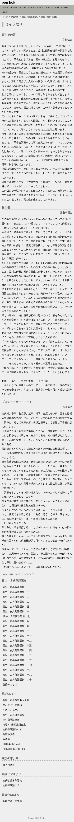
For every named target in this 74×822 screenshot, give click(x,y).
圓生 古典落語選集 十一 (17, 635)
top (3, 7)
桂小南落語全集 (11, 719)
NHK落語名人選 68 (14, 748)
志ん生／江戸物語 (12, 705)
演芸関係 (14, 17)
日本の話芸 (9, 764)
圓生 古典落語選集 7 (49, 17)
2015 (52, 7)
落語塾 (6, 739)
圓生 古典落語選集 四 (16, 601)
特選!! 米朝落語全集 (14, 724)
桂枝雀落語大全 (11, 785)
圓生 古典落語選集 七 (16, 616)
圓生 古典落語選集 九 (16, 626)
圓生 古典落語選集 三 (16, 596)
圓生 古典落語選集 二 (16, 592)
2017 (43, 7)
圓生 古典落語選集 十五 (17, 655)
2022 (21, 7)
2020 (30, 7)
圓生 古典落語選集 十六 (17, 660)
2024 (11, 7)
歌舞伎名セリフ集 (12, 801)
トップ (5, 17)
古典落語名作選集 (12, 780)
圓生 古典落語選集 (30, 17)
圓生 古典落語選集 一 (16, 587)
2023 (16, 7)
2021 (25, 7)
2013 (61, 7)
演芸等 (4, 12)
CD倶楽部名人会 (12, 744)
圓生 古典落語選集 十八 (17, 669)
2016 (48, 7)
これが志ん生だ (11, 710)
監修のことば (10, 684)
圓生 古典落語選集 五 (16, 606)
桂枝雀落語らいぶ (12, 729)
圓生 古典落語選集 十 (16, 630)
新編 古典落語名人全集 (16, 700)
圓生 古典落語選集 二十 (17, 679)
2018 (39, 7)
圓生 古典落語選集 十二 (17, 640)
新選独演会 (9, 734)
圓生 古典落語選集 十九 (17, 674)
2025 (7, 7)
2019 (34, 7)
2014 (57, 7)
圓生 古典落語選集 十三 (17, 645)
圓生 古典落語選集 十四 (17, 650)
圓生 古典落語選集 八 (16, 621)
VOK (66, 7)
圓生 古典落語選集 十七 (17, 665)
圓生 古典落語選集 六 (16, 611)
